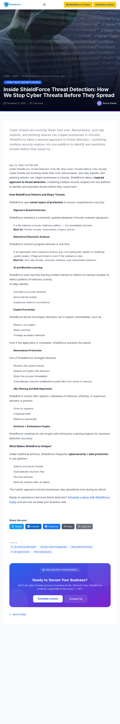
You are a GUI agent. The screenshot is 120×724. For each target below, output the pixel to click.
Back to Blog (17, 614)
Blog (16, 76)
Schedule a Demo (104, 4)
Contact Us (75, 598)
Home (7, 76)
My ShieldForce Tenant (78, 4)
